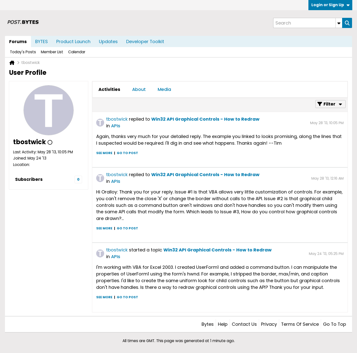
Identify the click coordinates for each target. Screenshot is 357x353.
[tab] (109, 89)
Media (164, 89)
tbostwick (117, 119)
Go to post (127, 153)
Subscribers (29, 179)
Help (223, 324)
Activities (109, 89)
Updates (108, 41)
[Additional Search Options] (338, 23)
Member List (52, 51)
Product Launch (73, 41)
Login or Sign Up (330, 4)
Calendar (76, 51)
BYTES (41, 41)
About (139, 89)
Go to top (334, 324)
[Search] (307, 23)
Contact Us (244, 324)
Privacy (269, 324)
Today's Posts (23, 51)
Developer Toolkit (145, 41)
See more (104, 153)
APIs (115, 126)
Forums (18, 41)
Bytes (208, 324)
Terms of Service (300, 324)
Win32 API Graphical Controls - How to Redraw (205, 119)
